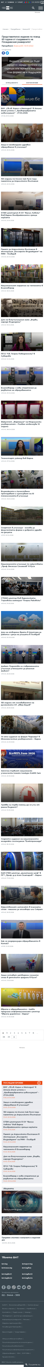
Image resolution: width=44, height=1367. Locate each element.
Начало (5, 29)
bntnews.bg (7, 1268)
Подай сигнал (18, 1312)
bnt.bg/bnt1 (7, 1274)
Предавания (15, 29)
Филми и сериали (8, 1308)
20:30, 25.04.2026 (9, 1243)
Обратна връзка (8, 1353)
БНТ (2, 2)
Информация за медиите (11, 1319)
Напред (27, 1312)
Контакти (6, 1312)
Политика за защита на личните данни (17, 1342)
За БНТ (4, 1305)
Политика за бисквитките (12, 1346)
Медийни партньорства (11, 1323)
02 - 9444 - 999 (11, 1295)
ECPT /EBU (26, 1353)
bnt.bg (4, 1264)
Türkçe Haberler (20, 1332)
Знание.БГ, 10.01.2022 (23, 46)
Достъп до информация (23, 1316)
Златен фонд (33, 1305)
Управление (30, 1308)
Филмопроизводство (17, 1305)
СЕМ (18, 1353)
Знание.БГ (26, 29)
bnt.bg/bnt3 (27, 1274)
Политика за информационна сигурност (17, 1349)
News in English (7, 1332)
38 (4, 1037)
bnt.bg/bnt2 (7, 1278)
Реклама (37, 12)
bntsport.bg (27, 1264)
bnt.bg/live (26, 1268)
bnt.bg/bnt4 (27, 1278)
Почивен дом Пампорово (11, 1327)
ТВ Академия (7, 1316)
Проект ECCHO (8, 1357)
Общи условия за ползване (12, 1339)
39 (9, 1037)
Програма (20, 1308)
